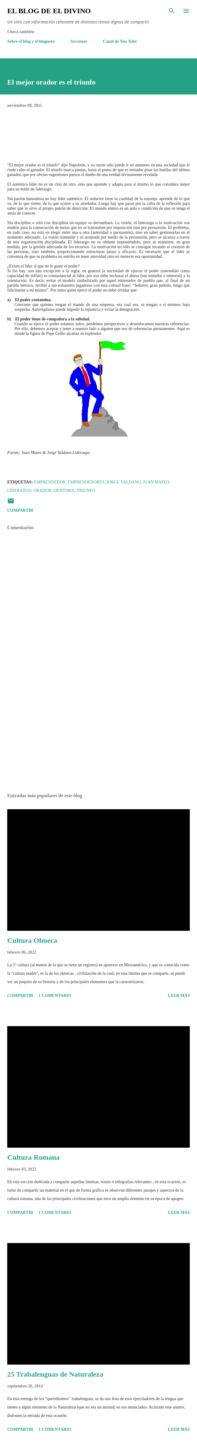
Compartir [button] (20, 510)
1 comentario (55, 995)
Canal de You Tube (120, 41)
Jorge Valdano (123, 482)
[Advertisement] (98, 732)
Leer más (179, 995)
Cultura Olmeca (32, 940)
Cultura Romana (33, 1157)
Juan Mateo (156, 482)
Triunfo (86, 490)
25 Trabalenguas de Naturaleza (55, 1374)
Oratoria (64, 490)
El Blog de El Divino (49, 11)
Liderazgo (19, 490)
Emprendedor (50, 482)
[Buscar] (171, 10)
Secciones (78, 41)
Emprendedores (86, 482)
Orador (42, 490)
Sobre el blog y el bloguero (31, 41)
